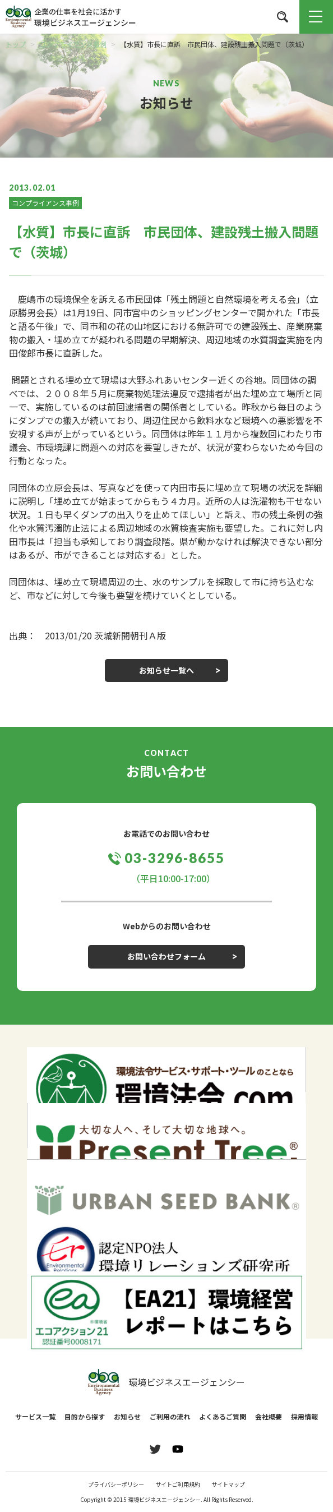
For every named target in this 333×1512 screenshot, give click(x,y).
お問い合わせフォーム (166, 956)
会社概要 (268, 1416)
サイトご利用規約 (177, 1484)
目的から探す (84, 1416)
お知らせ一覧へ (166, 670)
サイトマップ (228, 1484)
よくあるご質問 (222, 1416)
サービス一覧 (35, 1416)
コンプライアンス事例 (45, 203)
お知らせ (127, 1416)
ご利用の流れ (170, 1416)
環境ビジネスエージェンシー (166, 1382)
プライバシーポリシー (116, 1484)
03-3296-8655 (174, 858)
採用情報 (304, 1416)
